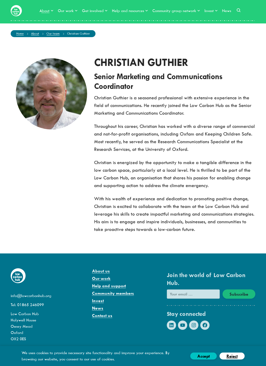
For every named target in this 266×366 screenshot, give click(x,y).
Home (20, 33)
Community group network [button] (176, 10)
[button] (238, 10)
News (226, 10)
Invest (98, 300)
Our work (101, 278)
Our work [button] (67, 10)
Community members (113, 293)
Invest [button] (210, 10)
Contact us (102, 315)
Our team (52, 33)
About (35, 33)
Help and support (109, 285)
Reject (232, 356)
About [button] (46, 10)
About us (101, 271)
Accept (203, 356)
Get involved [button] (94, 10)
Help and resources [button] (130, 10)
